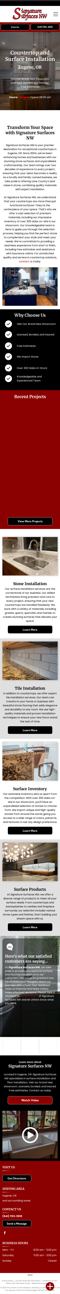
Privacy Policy (7, 1280)
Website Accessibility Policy (43, 1283)
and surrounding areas (16, 1200)
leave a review (29, 996)
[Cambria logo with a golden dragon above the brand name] (48, 1046)
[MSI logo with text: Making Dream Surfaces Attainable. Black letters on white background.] (12, 1046)
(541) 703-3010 (12, 1216)
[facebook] (4, 1233)
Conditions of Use (49, 1280)
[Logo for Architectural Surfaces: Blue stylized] (30, 1046)
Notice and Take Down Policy (18, 1283)
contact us (25, 261)
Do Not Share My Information (28, 1280)
